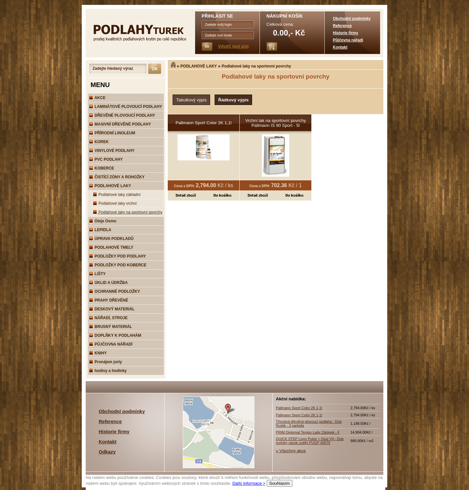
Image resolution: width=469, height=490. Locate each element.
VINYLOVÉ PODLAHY (112, 150)
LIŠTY (97, 274)
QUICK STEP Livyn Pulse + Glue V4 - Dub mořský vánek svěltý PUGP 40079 (310, 441)
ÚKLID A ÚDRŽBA (108, 282)
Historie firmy (345, 33)
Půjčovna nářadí (348, 40)
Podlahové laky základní (117, 194)
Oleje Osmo (102, 221)
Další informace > (248, 483)
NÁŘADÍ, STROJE (108, 318)
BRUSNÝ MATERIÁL (110, 326)
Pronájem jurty (105, 362)
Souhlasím (279, 483)
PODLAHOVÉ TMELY (111, 247)
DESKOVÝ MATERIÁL (112, 309)
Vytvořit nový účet (233, 46)
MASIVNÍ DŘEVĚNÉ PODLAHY (120, 124)
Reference (342, 25)
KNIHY (98, 353)
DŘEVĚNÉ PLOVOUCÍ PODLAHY (122, 115)
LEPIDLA (100, 230)
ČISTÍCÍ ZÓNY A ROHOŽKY (117, 177)
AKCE (97, 98)
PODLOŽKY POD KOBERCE (117, 265)
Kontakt (340, 47)
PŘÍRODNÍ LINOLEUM (112, 133)
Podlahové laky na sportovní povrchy (256, 66)
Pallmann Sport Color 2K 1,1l (204, 122)
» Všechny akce (291, 450)
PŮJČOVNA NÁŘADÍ (111, 344)
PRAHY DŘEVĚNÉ (108, 300)
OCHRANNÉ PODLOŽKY (114, 291)
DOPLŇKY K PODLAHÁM (115, 335)
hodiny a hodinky (108, 370)
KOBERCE (101, 168)
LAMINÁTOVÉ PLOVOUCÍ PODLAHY (125, 106)
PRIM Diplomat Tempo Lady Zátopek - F (308, 432)
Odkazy (107, 451)
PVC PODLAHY (106, 159)
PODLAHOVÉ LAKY (198, 66)
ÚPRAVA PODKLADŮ (111, 238)
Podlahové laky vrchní (115, 203)
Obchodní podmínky (352, 18)
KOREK (99, 142)
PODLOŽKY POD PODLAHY (117, 256)
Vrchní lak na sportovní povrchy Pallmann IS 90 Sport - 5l (275, 123)
